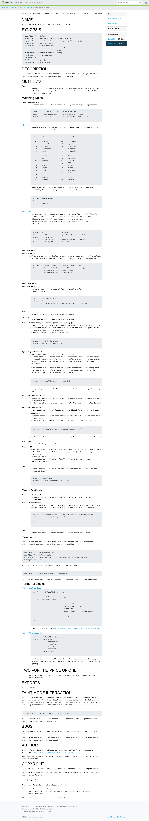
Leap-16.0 (111, 39)
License (124, 817)
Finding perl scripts (31, 588)
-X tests (25, 125)
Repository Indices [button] (35, 2)
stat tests (26, 212)
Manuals (5, 8)
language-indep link (115, 18)
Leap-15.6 (14, 8)
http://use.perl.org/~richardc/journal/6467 (53, 752)
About (26, 2)
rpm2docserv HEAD (114, 817)
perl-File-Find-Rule (26, 8)
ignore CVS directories (32, 633)
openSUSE (18, 2)
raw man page (113, 23)
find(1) (64, 785)
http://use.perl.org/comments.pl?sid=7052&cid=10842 (77, 628)
